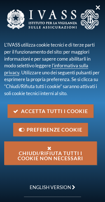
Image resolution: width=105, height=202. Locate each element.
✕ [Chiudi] (98, 7)
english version (49, 184)
